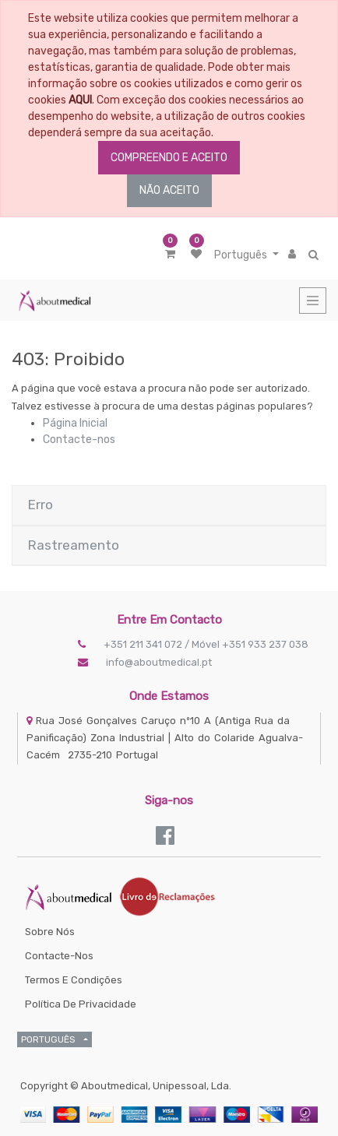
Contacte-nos (79, 439)
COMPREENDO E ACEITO (169, 157)
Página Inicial (75, 423)
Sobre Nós (50, 931)
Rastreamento (73, 545)
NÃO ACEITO (169, 190)
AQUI (80, 100)
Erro (40, 504)
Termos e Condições (73, 980)
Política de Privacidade (80, 1004)
